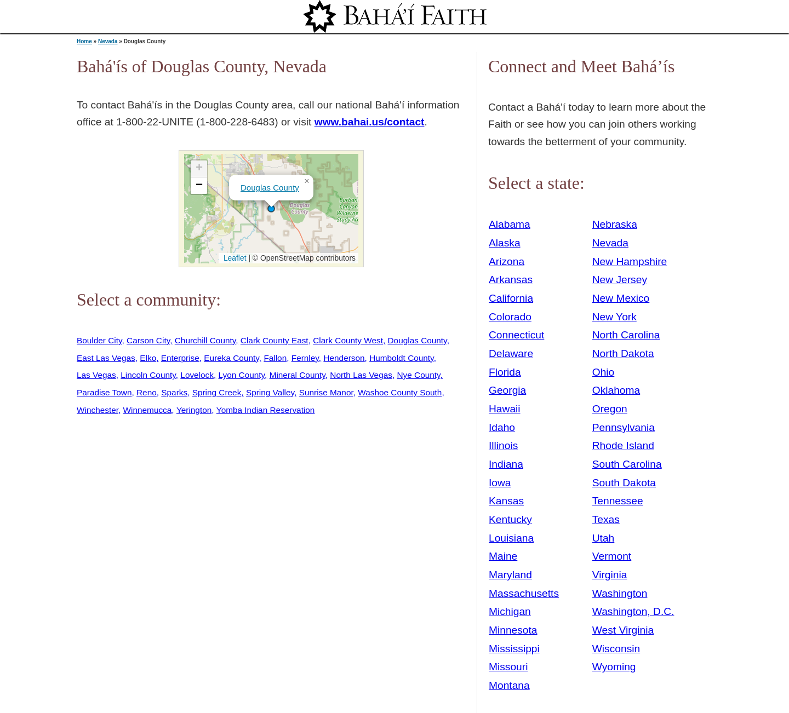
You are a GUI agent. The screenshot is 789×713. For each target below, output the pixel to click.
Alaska (505, 243)
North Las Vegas (361, 375)
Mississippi (514, 648)
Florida (505, 372)
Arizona (506, 261)
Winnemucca (147, 410)
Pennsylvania (623, 427)
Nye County (418, 375)
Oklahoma (616, 390)
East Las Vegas (106, 358)
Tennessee (617, 501)
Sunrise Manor (326, 392)
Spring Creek (217, 392)
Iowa (500, 482)
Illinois (503, 445)
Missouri (508, 666)
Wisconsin (616, 648)
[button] (271, 208)
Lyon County (242, 375)
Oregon (609, 409)
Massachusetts (524, 593)
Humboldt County (401, 358)
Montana (509, 685)
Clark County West (348, 340)
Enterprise (180, 358)
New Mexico (621, 298)
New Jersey (619, 279)
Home (84, 41)
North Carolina (626, 335)
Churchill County (205, 340)
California (511, 298)
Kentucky (510, 519)
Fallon (275, 358)
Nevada (108, 41)
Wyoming (614, 666)
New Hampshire (629, 261)
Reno (146, 392)
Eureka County (231, 358)
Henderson (343, 358)
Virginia (609, 574)
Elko (148, 358)
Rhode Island (623, 445)
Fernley (305, 358)
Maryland (510, 574)
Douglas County (270, 187)
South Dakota (624, 482)
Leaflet (233, 258)
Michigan (510, 611)
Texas (606, 519)
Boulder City (99, 340)
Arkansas (511, 279)
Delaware (511, 353)
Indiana (506, 464)
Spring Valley (270, 392)
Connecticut (516, 335)
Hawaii (505, 409)
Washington (620, 593)
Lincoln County (148, 375)
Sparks (174, 392)
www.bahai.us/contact (370, 122)
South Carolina (627, 464)
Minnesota (513, 630)
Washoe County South (400, 392)
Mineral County (297, 375)
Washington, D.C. (633, 611)
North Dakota (623, 353)
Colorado (510, 317)
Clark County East (274, 340)
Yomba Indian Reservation (265, 410)
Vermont (611, 556)
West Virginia (623, 630)
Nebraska (614, 224)
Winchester (97, 410)
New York (614, 317)
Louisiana (511, 538)
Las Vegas (96, 375)
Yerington (193, 410)
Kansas (506, 501)
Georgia (507, 390)
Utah (603, 538)
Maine (503, 556)
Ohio (603, 372)
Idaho (502, 427)
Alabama (509, 224)
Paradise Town (104, 392)
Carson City (148, 340)
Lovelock (197, 375)
